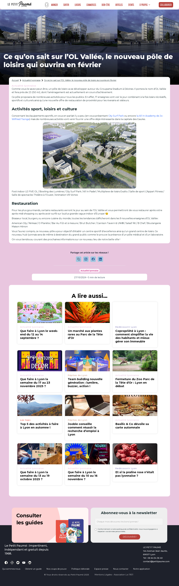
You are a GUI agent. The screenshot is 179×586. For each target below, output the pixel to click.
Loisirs (78, 4)
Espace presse (101, 569)
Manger (54, 4)
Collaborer (166, 4)
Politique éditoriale (80, 569)
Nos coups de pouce (56, 569)
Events (131, 4)
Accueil (15, 80)
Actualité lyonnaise (31, 80)
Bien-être (106, 4)
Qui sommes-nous (11, 569)
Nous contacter (120, 569)
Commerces (91, 4)
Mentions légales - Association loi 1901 (114, 574)
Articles (119, 4)
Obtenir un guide (33, 569)
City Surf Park (116, 116)
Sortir (66, 4)
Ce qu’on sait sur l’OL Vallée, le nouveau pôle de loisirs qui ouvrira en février (80, 80)
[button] (145, 5)
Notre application (141, 569)
